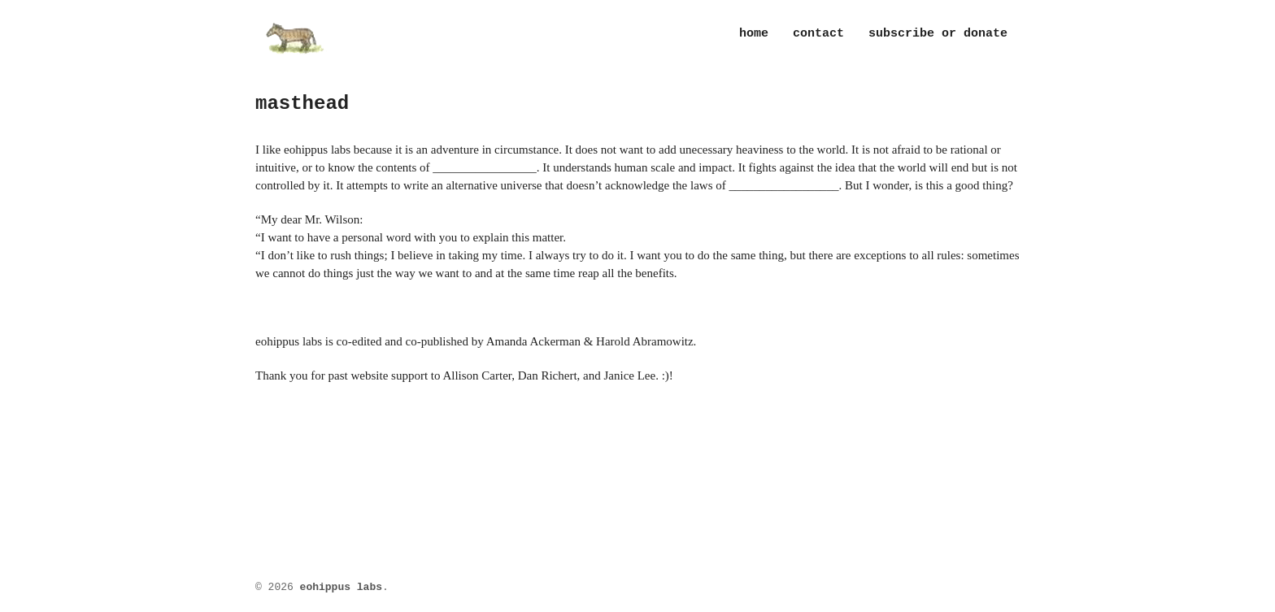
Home (753, 34)
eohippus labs (341, 587)
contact (818, 34)
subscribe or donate (937, 34)
